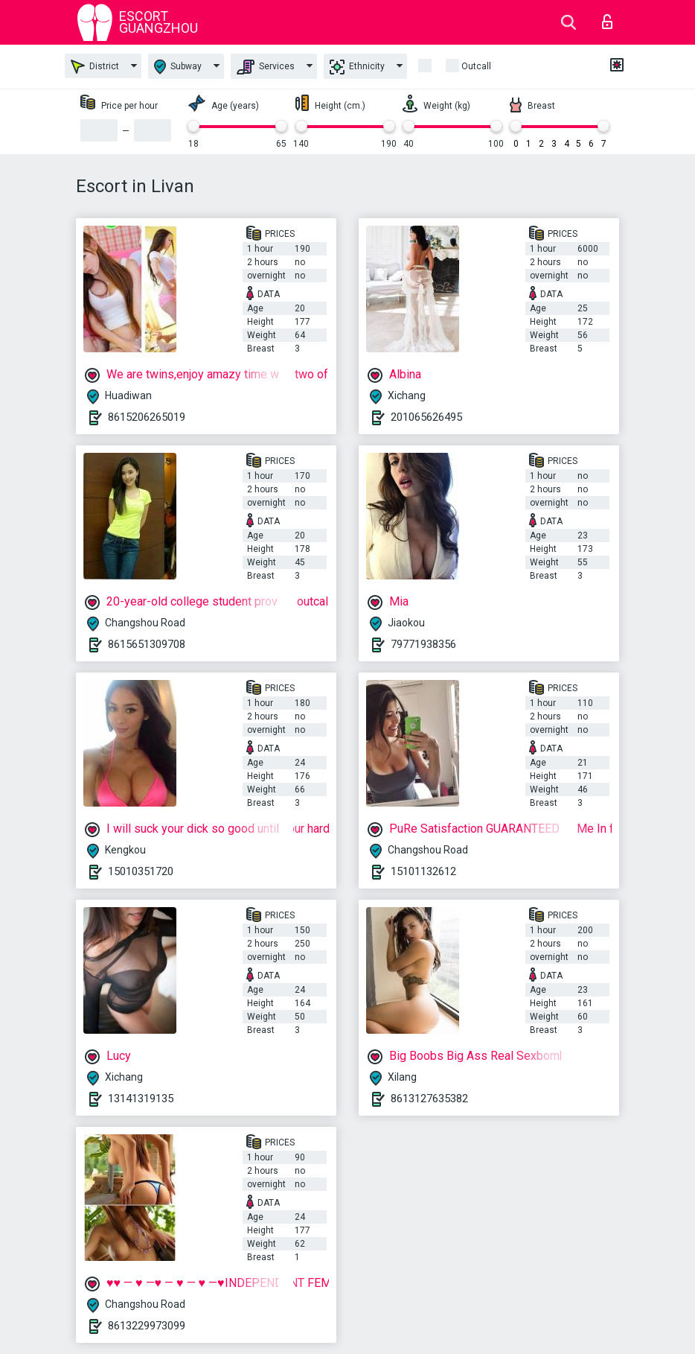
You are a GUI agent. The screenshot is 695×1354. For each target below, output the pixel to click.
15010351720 (140, 871)
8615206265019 (146, 417)
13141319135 (140, 1098)
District (95, 67)
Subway (178, 66)
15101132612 (423, 871)
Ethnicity (357, 67)
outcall (476, 66)
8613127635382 (429, 1098)
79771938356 (423, 644)
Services (266, 67)
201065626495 (426, 417)
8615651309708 (146, 644)
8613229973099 (146, 1325)
